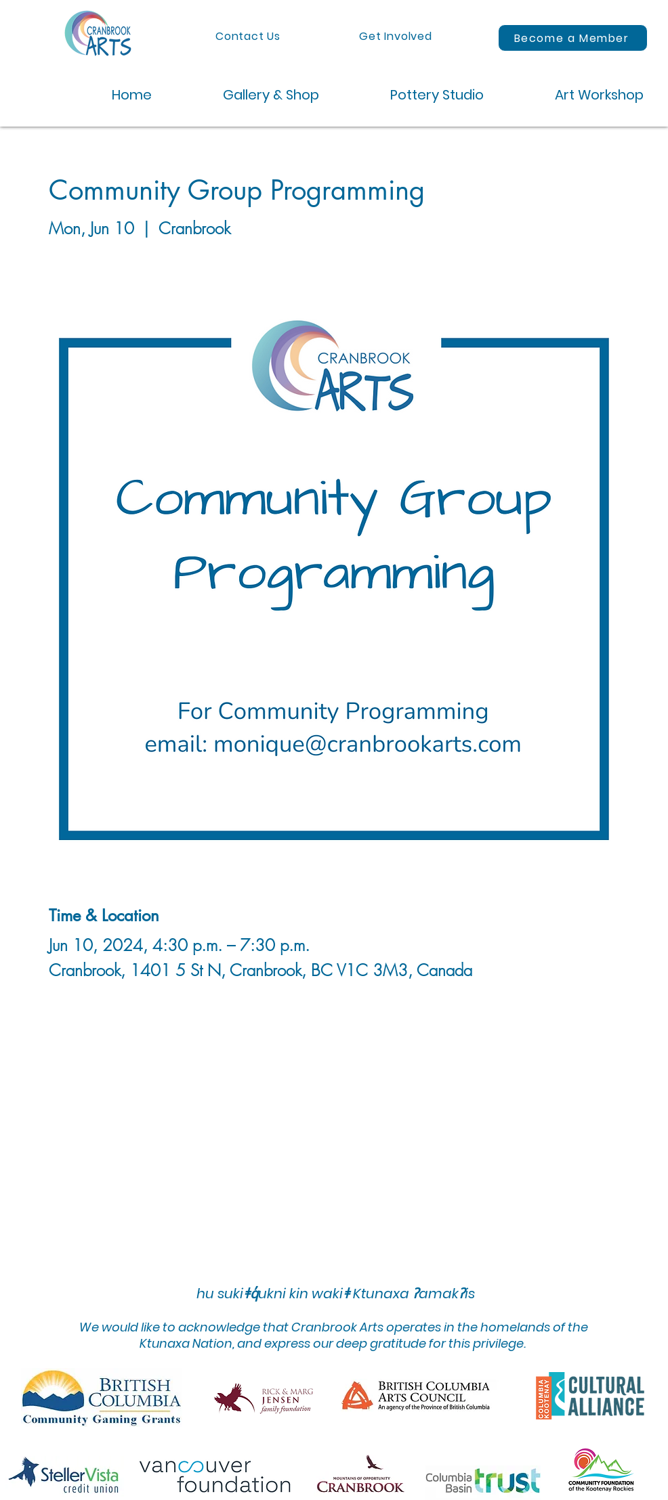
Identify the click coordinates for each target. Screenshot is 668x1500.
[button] (245, 95)
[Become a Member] (573, 37)
